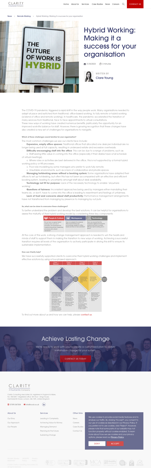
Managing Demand (48, 429)
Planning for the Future (49, 433)
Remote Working (24, 16)
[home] (16, 4)
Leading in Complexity (49, 421)
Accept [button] (115, 446)
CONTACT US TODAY (75, 359)
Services (85, 4)
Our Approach (13, 425)
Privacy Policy (117, 440)
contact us (86, 317)
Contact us (135, 4)
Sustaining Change (48, 437)
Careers (115, 4)
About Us (75, 4)
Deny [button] (97, 446)
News (10, 16)
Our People (12, 429)
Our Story (11, 421)
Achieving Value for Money (51, 425)
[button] (75, 4)
